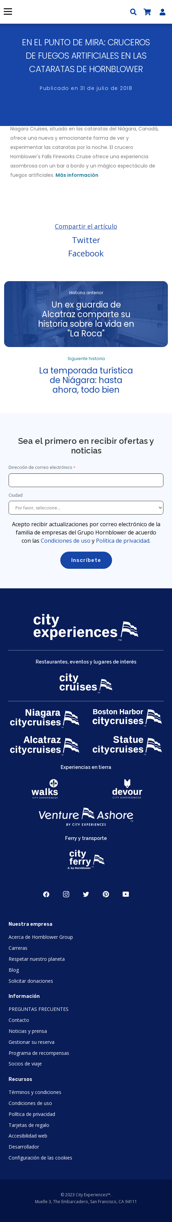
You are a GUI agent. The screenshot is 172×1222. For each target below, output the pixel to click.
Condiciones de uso (65, 540)
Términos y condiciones (35, 1092)
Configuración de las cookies (40, 1157)
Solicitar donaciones (31, 981)
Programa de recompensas (39, 1053)
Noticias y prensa (28, 1031)
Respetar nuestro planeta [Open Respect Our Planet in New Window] (37, 959)
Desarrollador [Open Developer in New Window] (24, 1146)
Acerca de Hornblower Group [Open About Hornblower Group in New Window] (41, 937)
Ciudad (16, 495)
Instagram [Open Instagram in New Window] (66, 894)
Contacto (19, 1020)
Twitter (86, 239)
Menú (7, 11)
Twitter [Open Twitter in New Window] (86, 894)
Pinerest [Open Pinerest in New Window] (106, 894)
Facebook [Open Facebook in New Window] (46, 894)
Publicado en (86, 88)
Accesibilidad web (28, 1135)
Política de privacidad (122, 540)
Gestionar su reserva (31, 1042)
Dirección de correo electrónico (40, 467)
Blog (14, 970)
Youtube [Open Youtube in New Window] (126, 894)
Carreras (18, 948)
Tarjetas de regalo (29, 1125)
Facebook (86, 253)
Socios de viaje (25, 1063)
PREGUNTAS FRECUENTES (39, 1009)
